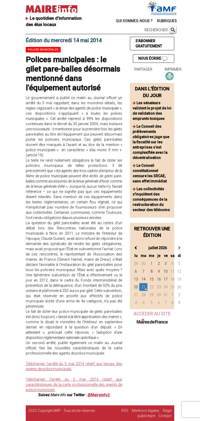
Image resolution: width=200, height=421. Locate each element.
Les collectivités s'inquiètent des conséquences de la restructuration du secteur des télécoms (151, 199)
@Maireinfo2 (99, 395)
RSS (124, 410)
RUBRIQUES (167, 21)
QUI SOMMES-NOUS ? (134, 21)
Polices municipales (43, 49)
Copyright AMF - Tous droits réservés (66, 410)
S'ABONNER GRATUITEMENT (148, 43)
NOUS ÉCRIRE (152, 58)
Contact (165, 416)
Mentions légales (145, 410)
